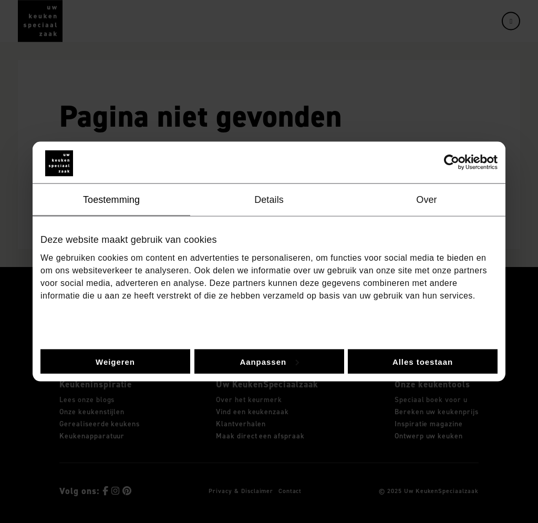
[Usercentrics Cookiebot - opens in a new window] (452, 162)
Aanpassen (269, 361)
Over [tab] (426, 199)
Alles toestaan (422, 361)
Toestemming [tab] (111, 199)
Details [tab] (269, 199)
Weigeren (115, 361)
